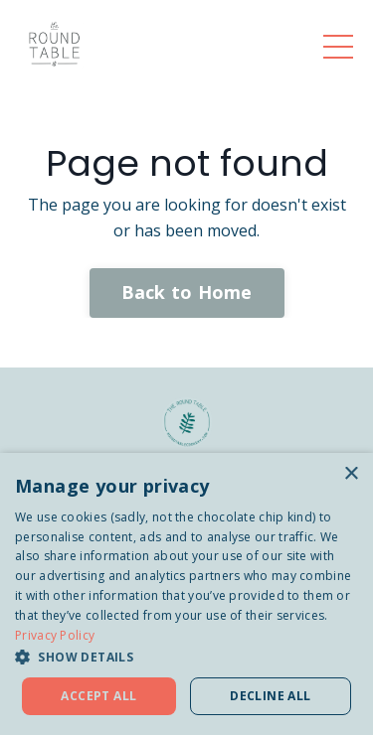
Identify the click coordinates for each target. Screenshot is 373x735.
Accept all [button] (98, 695)
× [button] (350, 474)
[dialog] (186, 594)
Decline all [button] (270, 695)
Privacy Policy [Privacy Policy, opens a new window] (54, 635)
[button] (186, 656)
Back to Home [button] (187, 292)
